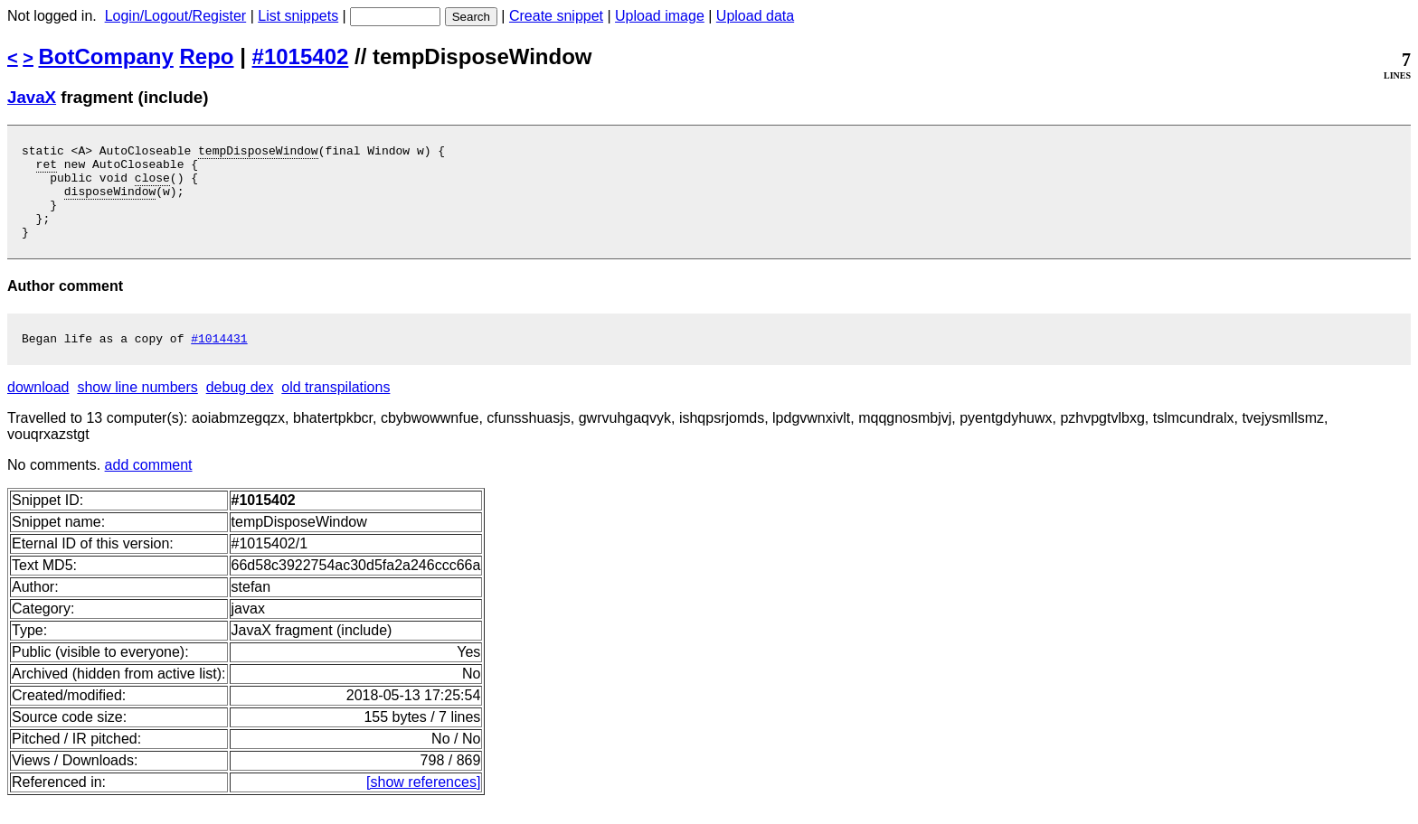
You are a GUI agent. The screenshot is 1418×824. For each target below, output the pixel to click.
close (152, 185)
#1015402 (300, 56)
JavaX (31, 97)
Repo (207, 56)
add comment (149, 486)
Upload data (755, 15)
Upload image (659, 15)
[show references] (423, 803)
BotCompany (106, 56)
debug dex (240, 409)
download (38, 409)
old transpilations (335, 409)
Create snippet (556, 15)
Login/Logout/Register (176, 15)
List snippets (298, 15)
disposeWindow (110, 201)
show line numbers (137, 409)
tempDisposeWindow (258, 153)
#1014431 (219, 359)
